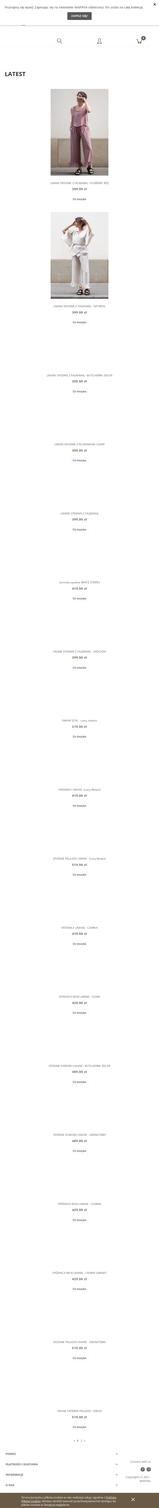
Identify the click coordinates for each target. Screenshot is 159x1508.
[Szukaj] (59, 41)
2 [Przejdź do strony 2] (81, 1441)
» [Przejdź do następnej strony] (84, 1441)
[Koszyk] (139, 41)
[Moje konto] (99, 42)
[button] (20, 41)
